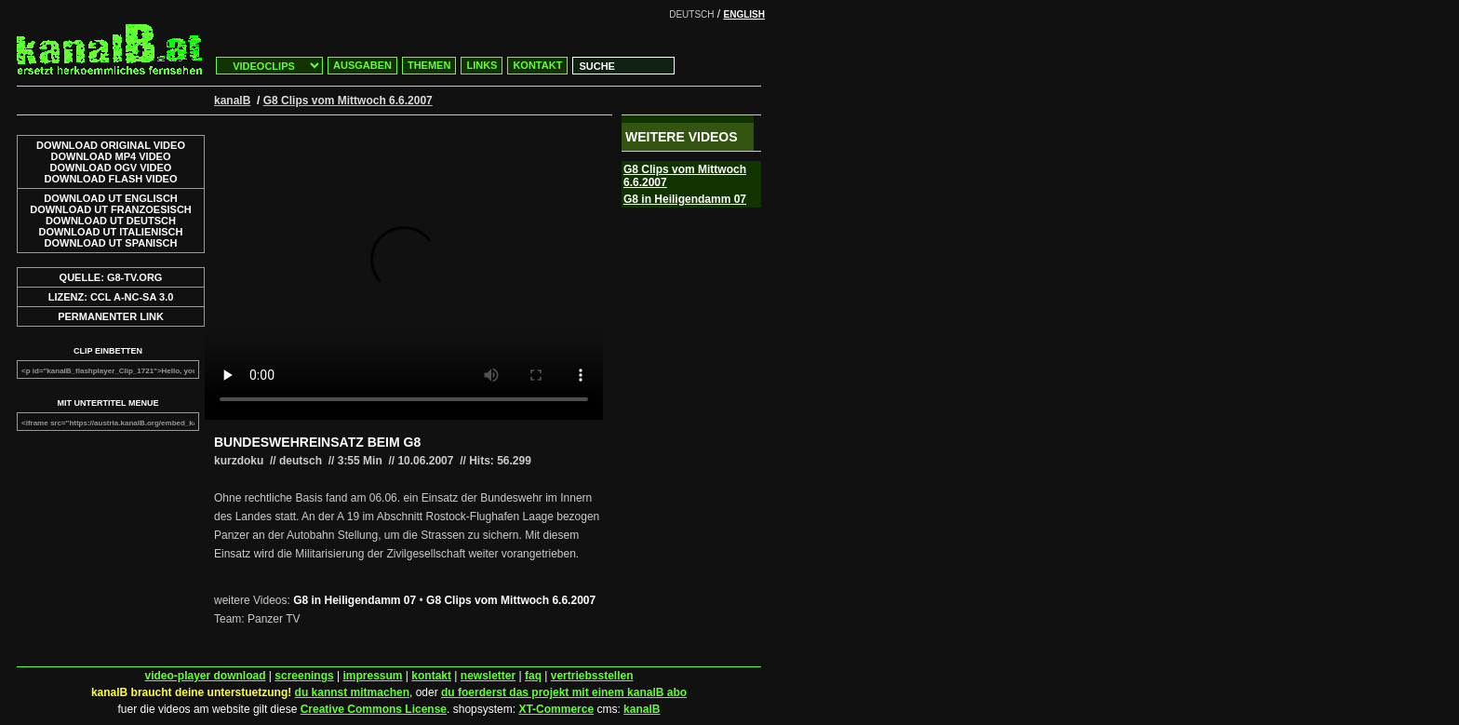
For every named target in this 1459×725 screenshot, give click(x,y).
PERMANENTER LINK (111, 316)
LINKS (481, 65)
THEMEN (429, 65)
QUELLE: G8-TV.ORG (111, 277)
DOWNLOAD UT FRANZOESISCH (111, 209)
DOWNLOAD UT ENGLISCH (111, 198)
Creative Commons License (374, 709)
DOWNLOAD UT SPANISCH (111, 242)
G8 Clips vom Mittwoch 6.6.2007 (511, 600)
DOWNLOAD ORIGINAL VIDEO (110, 145)
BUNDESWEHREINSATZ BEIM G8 (317, 442)
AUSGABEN (362, 65)
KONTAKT (537, 65)
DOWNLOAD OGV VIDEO (111, 167)
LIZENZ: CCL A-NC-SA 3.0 (111, 296)
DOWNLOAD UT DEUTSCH (111, 220)
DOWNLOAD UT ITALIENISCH (110, 231)
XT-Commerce (556, 709)
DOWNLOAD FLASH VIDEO (111, 178)
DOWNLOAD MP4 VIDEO (111, 156)
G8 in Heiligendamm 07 (354, 600)
